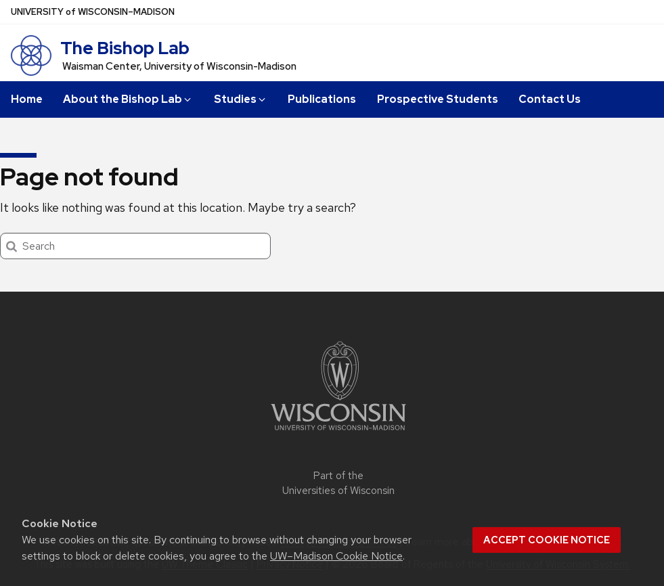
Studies (240, 99)
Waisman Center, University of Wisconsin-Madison (179, 66)
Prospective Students (437, 99)
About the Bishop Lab (128, 99)
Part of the (338, 483)
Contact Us (549, 99)
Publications (322, 99)
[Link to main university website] (338, 433)
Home (27, 99)
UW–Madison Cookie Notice (336, 556)
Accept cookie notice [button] (546, 540)
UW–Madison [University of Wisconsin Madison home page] (93, 12)
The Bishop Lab (125, 48)
